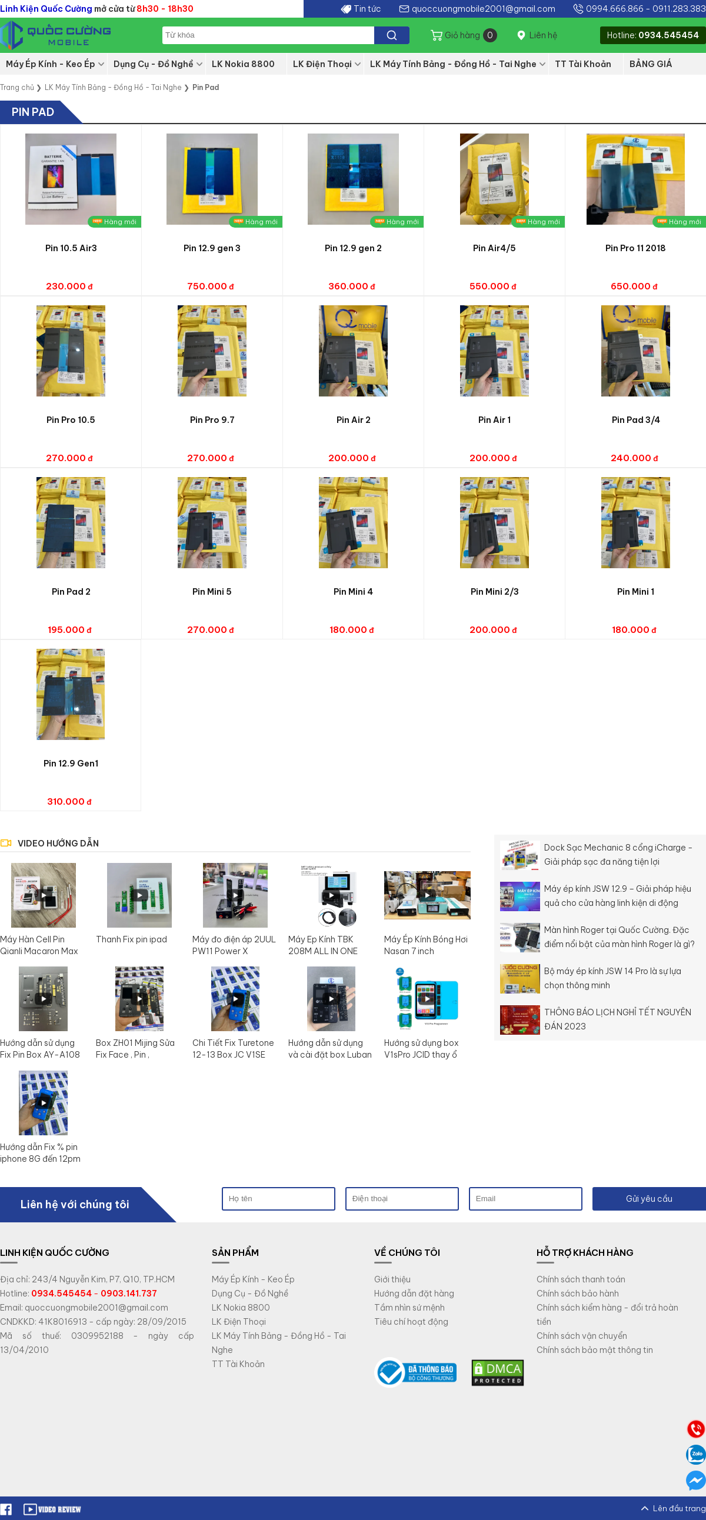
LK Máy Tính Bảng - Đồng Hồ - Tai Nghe (453, 64)
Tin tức (367, 9)
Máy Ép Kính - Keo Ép (50, 64)
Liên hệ (543, 35)
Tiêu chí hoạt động (411, 1321)
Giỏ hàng (471, 35)
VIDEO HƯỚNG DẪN (58, 843)
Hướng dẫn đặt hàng (414, 1293)
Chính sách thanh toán (581, 1279)
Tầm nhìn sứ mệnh (409, 1307)
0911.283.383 (679, 9)
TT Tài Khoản (583, 64)
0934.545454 (668, 35)
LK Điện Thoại (322, 64)
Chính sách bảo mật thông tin (595, 1350)
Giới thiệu (392, 1279)
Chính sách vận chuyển (582, 1336)
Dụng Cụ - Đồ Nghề (154, 64)
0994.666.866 (615, 9)
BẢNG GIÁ (651, 64)
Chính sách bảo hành (578, 1293)
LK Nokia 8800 (243, 64)
